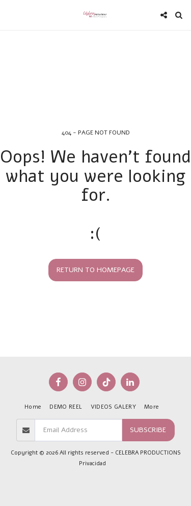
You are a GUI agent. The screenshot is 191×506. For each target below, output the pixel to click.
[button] (11, 14)
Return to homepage (95, 270)
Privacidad (92, 463)
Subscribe (148, 430)
